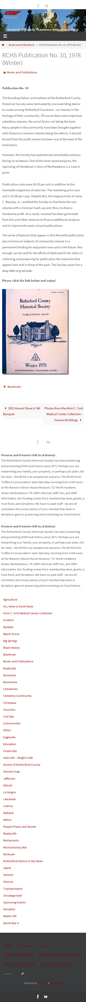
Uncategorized (12, 895)
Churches (9, 710)
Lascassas (9, 799)
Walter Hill (10, 916)
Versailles (9, 909)
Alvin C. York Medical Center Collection (27, 613)
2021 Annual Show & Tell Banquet (21, 411)
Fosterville (10, 751)
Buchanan (9, 675)
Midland (8, 813)
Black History (11, 648)
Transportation (13, 889)
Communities (11, 723)
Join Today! (24, 945)
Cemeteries (10, 689)
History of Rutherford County (60, 955)
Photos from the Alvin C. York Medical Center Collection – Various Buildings (64, 414)
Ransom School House (56, 964)
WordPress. (56, 983)
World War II (11, 923)
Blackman (9, 654)
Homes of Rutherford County (21, 765)
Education (9, 744)
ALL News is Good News (18, 606)
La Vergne (9, 792)
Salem (7, 868)
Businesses (10, 682)
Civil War (8, 716)
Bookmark (14, 387)
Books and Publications (22, 44)
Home (7, 945)
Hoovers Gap (11, 771)
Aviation (8, 620)
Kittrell (7, 785)
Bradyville (9, 668)
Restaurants (11, 840)
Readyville (10, 833)
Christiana (9, 703)
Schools (8, 875)
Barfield (8, 627)
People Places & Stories (19, 964)
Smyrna (8, 882)
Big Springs (10, 641)
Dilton (7, 730)
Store (43, 945)
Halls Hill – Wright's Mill (18, 758)
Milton (7, 820)
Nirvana (42, 983)
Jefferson (9, 778)
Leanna (8, 806)
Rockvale (9, 854)
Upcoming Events (14, 902)
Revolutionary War (15, 847)
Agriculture (10, 599)
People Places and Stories (19, 827)
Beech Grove (11, 634)
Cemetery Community (17, 696)
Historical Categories (18, 955)
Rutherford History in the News (23, 861)
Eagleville (9, 737)
